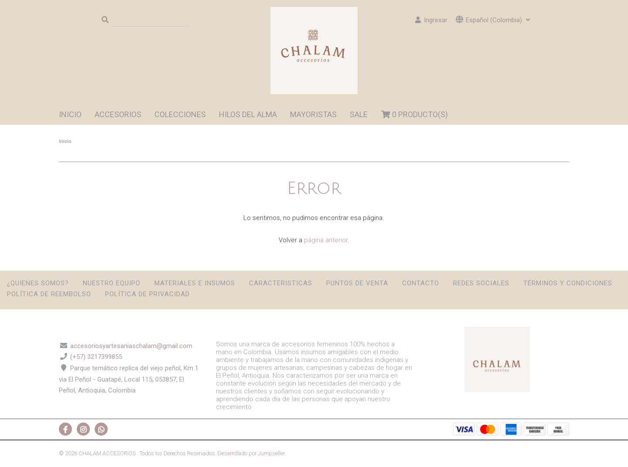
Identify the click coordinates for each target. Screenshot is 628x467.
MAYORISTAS (313, 114)
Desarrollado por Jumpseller (251, 453)
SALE (359, 114)
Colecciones (180, 114)
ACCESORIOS (118, 114)
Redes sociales (481, 283)
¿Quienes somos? (38, 283)
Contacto (420, 283)
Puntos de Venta (357, 283)
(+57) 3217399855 (96, 357)
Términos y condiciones (567, 283)
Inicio (70, 114)
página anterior (326, 240)
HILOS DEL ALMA (248, 114)
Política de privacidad (147, 294)
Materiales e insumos (194, 283)
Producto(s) (414, 114)
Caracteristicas (280, 283)
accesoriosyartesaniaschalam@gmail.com (131, 346)
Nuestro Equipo (111, 283)
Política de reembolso (49, 294)
